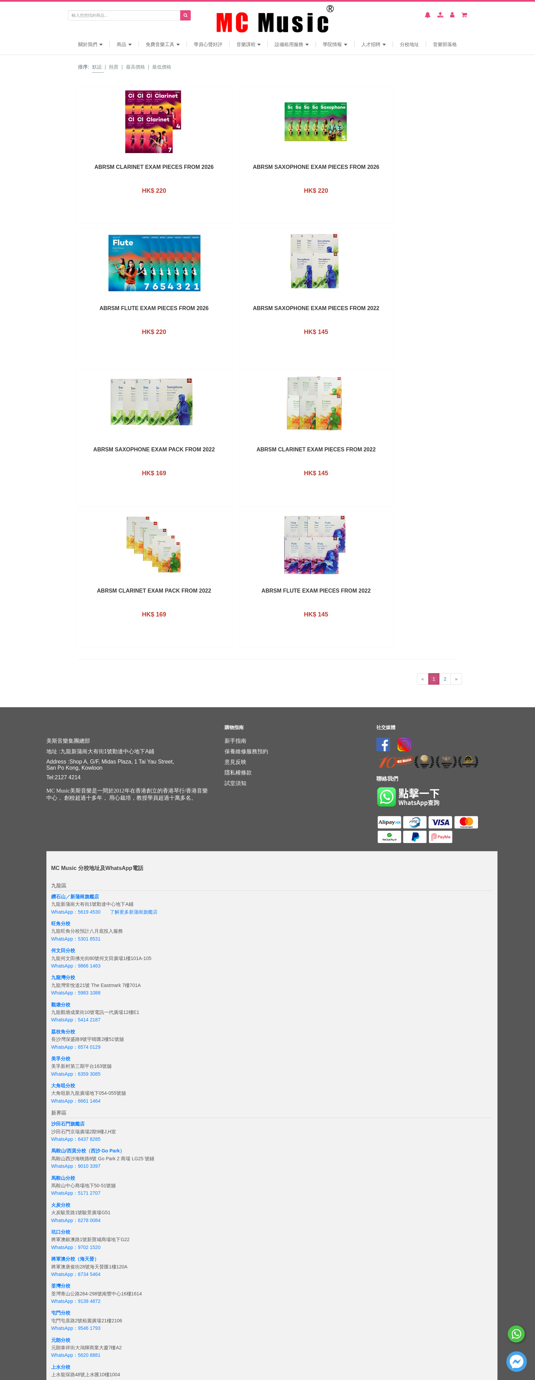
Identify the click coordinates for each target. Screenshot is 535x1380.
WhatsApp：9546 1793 (76, 1044)
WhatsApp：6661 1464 (76, 817)
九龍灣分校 (63, 694)
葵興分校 (60, 1137)
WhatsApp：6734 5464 (76, 990)
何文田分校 (63, 666)
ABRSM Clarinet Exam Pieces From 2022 (219, 310)
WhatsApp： (64, 1364)
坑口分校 (60, 948)
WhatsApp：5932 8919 (76, 1179)
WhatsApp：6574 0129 (76, 763)
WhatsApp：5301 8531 (76, 655)
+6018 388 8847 (95, 1364)
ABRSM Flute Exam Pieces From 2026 (316, 169)
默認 (97, 67)
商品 (124, 44)
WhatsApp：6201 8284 (76, 1299)
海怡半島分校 (65, 1310)
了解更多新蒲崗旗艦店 (134, 628)
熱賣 (113, 67)
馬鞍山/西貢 (63, 867)
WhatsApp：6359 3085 (76, 790)
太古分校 (60, 1256)
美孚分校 (60, 775)
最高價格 (135, 67)
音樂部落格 (445, 44)
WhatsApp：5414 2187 (76, 736)
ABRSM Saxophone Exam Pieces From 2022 (413, 169)
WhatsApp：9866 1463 (76, 682)
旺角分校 (60, 639)
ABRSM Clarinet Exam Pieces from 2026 (121, 169)
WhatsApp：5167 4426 (76, 1245)
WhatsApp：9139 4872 (76, 1017)
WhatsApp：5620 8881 (76, 1071)
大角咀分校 (63, 801)
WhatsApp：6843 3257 (76, 1272)
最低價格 (161, 67)
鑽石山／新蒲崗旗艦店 (75, 612)
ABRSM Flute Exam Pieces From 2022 (413, 310)
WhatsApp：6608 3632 (76, 1125)
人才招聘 (373, 44)
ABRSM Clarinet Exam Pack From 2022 (316, 310)
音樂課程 (248, 44)
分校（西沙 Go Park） (100, 867)
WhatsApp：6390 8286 (76, 1217)
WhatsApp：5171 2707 (76, 909)
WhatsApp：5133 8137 (76, 1325)
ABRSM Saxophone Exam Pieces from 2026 (219, 169)
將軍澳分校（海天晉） (75, 975)
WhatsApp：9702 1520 (76, 963)
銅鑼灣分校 (63, 1229)
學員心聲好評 (208, 44)
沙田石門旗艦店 (68, 840)
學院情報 (335, 44)
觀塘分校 (60, 721)
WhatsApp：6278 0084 (76, 936)
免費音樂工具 (163, 44)
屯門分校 (60, 1029)
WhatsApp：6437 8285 (76, 855)
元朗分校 (60, 1056)
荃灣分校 (60, 1002)
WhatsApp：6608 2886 (76, 1098)
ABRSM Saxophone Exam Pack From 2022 (121, 310)
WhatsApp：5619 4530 (76, 628)
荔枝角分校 (63, 748)
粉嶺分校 (60, 1110)
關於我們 (90, 44)
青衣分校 (60, 1164)
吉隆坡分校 (63, 1348)
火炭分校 (60, 921)
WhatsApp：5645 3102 (76, 1152)
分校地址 (409, 44)
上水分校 (60, 1083)
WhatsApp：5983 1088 (76, 709)
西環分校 (60, 1283)
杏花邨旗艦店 (65, 1202)
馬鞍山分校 (63, 894)
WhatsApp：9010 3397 (76, 882)
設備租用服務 (292, 44)
